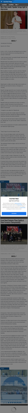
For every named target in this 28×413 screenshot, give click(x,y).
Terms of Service (18, 203)
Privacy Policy (19, 204)
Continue (14, 213)
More (17, 4)
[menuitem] (17, 4)
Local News (4, 4)
